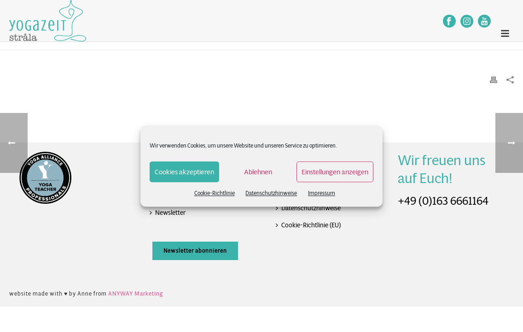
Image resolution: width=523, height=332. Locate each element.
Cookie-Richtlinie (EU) (308, 225)
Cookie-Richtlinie (214, 193)
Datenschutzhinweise (271, 193)
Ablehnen (258, 172)
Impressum (321, 193)
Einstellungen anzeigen (335, 172)
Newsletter (168, 212)
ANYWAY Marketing (135, 293)
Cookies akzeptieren (184, 172)
